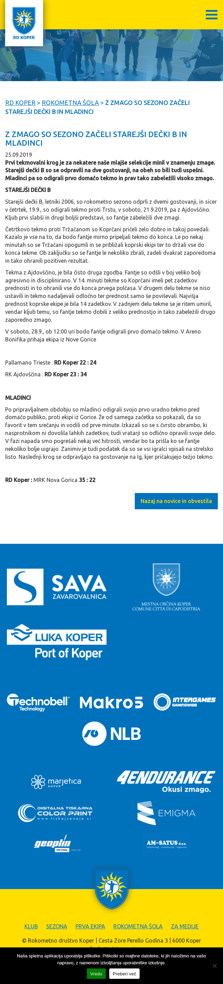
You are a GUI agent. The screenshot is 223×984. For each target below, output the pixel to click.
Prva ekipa (90, 926)
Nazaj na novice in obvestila (176, 501)
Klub (31, 926)
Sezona (56, 926)
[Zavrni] (214, 965)
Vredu (96, 973)
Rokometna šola (138, 926)
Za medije (185, 926)
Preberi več (124, 973)
